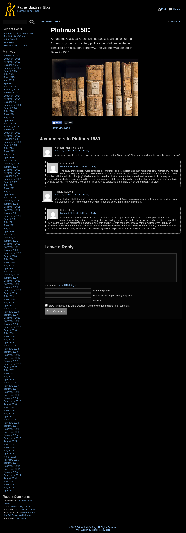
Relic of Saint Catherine (16, 45)
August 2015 (10, 441)
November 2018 (12, 321)
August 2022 (10, 182)
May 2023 (9, 154)
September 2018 (12, 327)
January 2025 (11, 92)
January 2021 (11, 240)
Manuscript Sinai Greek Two (18, 33)
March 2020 (10, 271)
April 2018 (9, 342)
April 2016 (9, 416)
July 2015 (9, 444)
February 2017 (11, 385)
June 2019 (9, 299)
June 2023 (9, 151)
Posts (164, 9)
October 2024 (11, 102)
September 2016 (12, 401)
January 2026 (11, 55)
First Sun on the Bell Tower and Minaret (19, 514)
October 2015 (11, 435)
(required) (101, 296)
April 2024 (9, 120)
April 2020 (9, 268)
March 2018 (10, 345)
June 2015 (9, 447)
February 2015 (11, 459)
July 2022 (9, 185)
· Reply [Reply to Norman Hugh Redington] (85, 150)
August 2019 (10, 293)
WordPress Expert (101, 530)
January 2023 (11, 166)
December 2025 (12, 58)
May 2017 (9, 376)
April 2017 (9, 379)
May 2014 (9, 487)
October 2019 (11, 287)
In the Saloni (10, 39)
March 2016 (10, 419)
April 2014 (9, 490)
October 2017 (11, 361)
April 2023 (9, 157)
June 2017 (9, 373)
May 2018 (9, 339)
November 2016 (12, 395)
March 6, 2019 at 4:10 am (68, 194)
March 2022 (10, 197)
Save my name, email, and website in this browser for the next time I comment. (89, 311)
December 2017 (12, 355)
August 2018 (10, 330)
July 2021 (9, 222)
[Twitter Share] (68, 122)
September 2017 (12, 364)
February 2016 (11, 422)
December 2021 (12, 206)
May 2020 (9, 265)
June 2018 (9, 336)
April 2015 (9, 453)
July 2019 (9, 296)
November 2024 (12, 98)
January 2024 (11, 129)
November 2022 (12, 172)
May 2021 (9, 228)
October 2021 (11, 213)
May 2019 (9, 302)
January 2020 (11, 277)
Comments (178, 9)
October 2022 (11, 176)
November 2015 (12, 432)
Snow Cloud (176, 21)
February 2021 (11, 237)
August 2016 (10, 404)
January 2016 (11, 425)
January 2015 (11, 462)
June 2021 (9, 225)
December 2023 (12, 132)
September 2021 (12, 216)
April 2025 (9, 83)
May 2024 (9, 117)
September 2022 (12, 179)
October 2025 (11, 65)
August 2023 (10, 145)
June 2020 (9, 262)
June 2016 (9, 410)
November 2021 (12, 210)
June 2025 (9, 77)
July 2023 (9, 148)
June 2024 (9, 114)
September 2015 (12, 438)
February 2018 (11, 348)
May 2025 (9, 80)
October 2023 (11, 139)
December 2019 (12, 280)
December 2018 (12, 317)
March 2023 (10, 160)
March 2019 (10, 308)
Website (96, 306)
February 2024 (11, 126)
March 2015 (10, 456)
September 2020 (12, 253)
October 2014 (11, 472)
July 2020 (9, 259)
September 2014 (12, 475)
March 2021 (10, 234)
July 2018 (9, 333)
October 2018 (11, 324)
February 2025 (11, 89)
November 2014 (12, 469)
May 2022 (9, 191)
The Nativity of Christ (14, 36)
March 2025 (10, 86)
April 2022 (9, 194)
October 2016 (11, 398)
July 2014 (9, 481)
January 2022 (11, 203)
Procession (9, 42)
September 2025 (12, 68)
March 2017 (10, 382)
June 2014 (9, 484)
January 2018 (11, 351)
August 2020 (10, 256)
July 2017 (9, 370)
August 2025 (10, 71)
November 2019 (12, 284)
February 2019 (11, 311)
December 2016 (12, 392)
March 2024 (10, 123)
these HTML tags (67, 290)
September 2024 (12, 105)
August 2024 (10, 108)
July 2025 (9, 74)
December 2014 (12, 466)
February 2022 (11, 200)
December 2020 (12, 243)
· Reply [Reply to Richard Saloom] (85, 194)
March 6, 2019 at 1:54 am (68, 150)
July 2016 (9, 407)
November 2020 (12, 247)
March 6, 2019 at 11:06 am (74, 213)
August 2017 (10, 367)
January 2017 (11, 388)
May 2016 (9, 413)
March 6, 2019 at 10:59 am (74, 166)
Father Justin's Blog (33, 7)
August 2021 (10, 219)
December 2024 (12, 95)
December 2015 (12, 429)
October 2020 (11, 250)
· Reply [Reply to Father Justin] (92, 166)
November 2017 (12, 358)
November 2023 (12, 135)
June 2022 (9, 188)
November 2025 (12, 61)
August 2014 (10, 478)
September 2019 (12, 290)
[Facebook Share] (57, 122)
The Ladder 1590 (49, 21)
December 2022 (12, 169)
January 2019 (11, 314)
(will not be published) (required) (112, 301)
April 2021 (9, 231)
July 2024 (9, 111)
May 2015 (9, 450)
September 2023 (12, 142)
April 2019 (9, 305)
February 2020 (11, 274)
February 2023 (11, 163)
